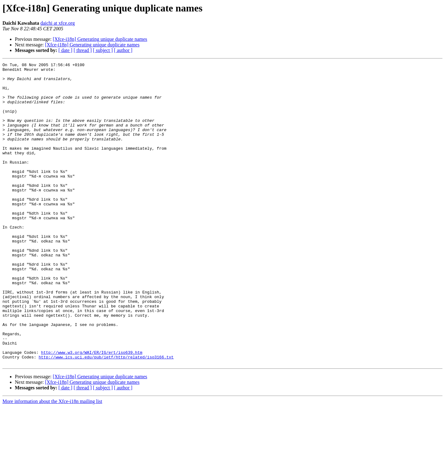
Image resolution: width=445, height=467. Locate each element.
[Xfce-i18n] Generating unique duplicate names (100, 39)
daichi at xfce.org (57, 23)
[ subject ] (103, 50)
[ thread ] (83, 50)
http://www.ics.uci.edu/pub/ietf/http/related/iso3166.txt (106, 416)
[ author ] (123, 50)
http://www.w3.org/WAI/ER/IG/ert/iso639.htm (91, 410)
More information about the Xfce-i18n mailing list (52, 461)
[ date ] (65, 50)
